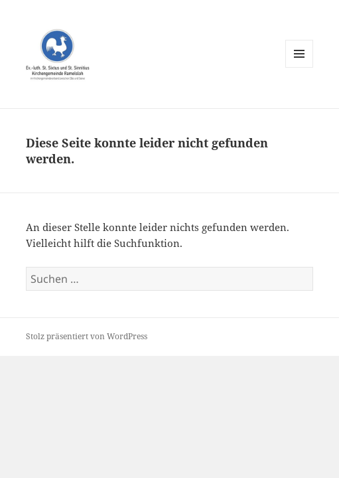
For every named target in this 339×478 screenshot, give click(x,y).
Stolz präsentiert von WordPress (86, 336)
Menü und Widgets (299, 67)
